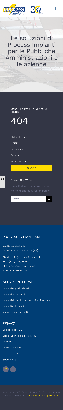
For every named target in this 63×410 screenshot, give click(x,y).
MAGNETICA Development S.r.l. (44, 395)
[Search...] (28, 199)
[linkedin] (13, 369)
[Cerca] (49, 199)
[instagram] (6, 369)
